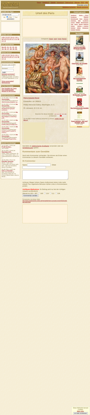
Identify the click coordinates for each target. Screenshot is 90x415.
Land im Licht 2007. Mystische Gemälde (80, 47)
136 (58, 193)
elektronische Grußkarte (40, 146)
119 (47, 193)
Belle (79, 20)
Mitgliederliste (6, 82)
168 (41, 193)
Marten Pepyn (83, 15)
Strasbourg (73, 15)
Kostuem (73, 29)
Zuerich (86, 17)
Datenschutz (69, 2)
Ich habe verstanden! (80, 413)
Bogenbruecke (74, 19)
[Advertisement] (34, 27)
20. (16, 49)
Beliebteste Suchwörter (69, 7)
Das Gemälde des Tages (9, 88)
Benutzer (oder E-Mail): (9, 65)
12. (11, 47)
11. (8, 47)
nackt (55, 39)
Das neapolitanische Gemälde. (79, 79)
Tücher (59, 39)
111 (53, 193)
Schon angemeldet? (8, 81)
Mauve (76, 24)
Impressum (60, 2)
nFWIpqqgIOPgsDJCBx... (9, 139)
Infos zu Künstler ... (8, 171)
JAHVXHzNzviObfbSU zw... (10, 102)
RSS (82, 2)
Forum (39, 2)
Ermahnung (74, 17)
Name (24, 165)
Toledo (78, 22)
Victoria (73, 26)
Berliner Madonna (83, 24)
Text (16, 17)
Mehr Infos (80, 411)
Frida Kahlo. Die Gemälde (79, 63)
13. (13, 47)
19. (13, 49)
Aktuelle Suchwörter (82, 7)
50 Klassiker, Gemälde (79, 95)
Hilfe (86, 2)
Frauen (51, 39)
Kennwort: (5, 68)
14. (16, 47)
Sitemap (77, 2)
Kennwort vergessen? (8, 74)
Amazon (79, 126)
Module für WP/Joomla (8, 91)
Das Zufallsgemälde (8, 90)
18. (11, 49)
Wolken (79, 28)
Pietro (80, 19)
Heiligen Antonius (82, 26)
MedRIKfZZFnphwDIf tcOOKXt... (8, 109)
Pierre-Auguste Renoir (31, 98)
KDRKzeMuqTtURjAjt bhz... (10, 124)
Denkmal (73, 28)
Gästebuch (45, 2)
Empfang (78, 29)
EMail (54, 165)
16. (5, 49)
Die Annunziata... (10, 98)
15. (3, 49)
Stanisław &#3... (7, 152)
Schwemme (85, 28)
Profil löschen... (7, 147)
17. (8, 49)
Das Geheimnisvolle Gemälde (80, 108)
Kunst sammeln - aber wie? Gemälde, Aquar (79, 121)
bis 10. (4, 47)
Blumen (64, 39)
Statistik (53, 2)
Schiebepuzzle (27, 148)
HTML (10, 17)
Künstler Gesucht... (8, 161)
